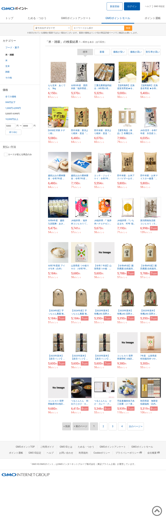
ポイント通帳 (153, 18)
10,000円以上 (11, 119)
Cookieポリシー (102, 452)
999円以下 (10, 102)
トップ (9, 18)
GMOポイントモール (118, 18)
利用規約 (83, 452)
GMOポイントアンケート (76, 18)
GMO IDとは (66, 446)
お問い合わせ (66, 452)
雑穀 (7, 72)
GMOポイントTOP (25, 446)
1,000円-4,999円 (13, 108)
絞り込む (13, 132)
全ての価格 (10, 96)
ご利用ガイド (47, 446)
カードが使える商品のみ (18, 154)
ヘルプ (148, 6)
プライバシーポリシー (129, 452)
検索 (128, 28)
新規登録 (114, 6)
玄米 (7, 66)
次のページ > (135, 426)
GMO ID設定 (159, 6)
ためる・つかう (37, 18)
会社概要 (153, 452)
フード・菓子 (12, 47)
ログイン (132, 6)
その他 (8, 77)
